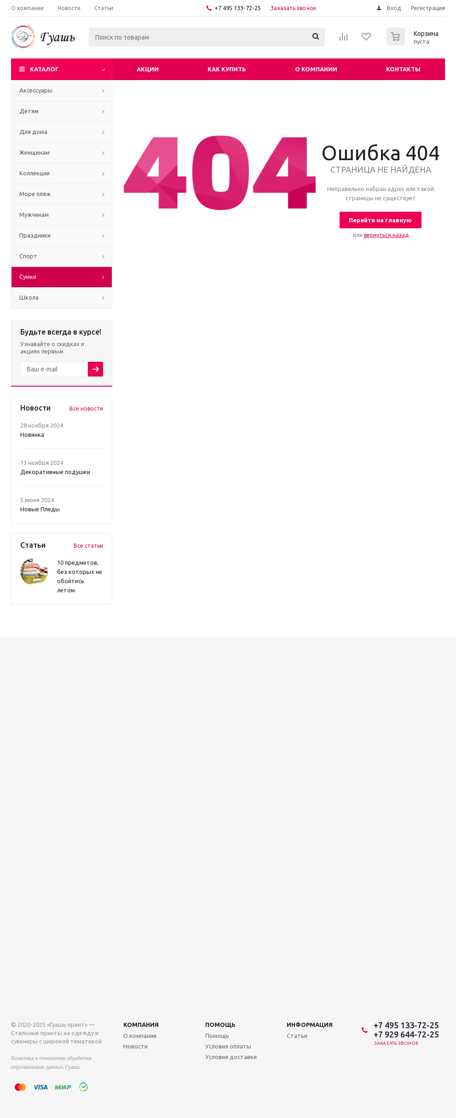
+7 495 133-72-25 (237, 8)
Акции (148, 69)
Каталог (44, 69)
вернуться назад (386, 235)
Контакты (403, 69)
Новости (135, 1046)
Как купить (227, 69)
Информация (310, 1024)
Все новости (86, 408)
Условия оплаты (228, 1046)
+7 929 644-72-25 (406, 1034)
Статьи (297, 1035)
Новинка (32, 434)
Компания (141, 1024)
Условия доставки (231, 1057)
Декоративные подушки (55, 472)
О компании (316, 69)
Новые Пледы (40, 509)
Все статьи (88, 546)
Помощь (220, 1024)
